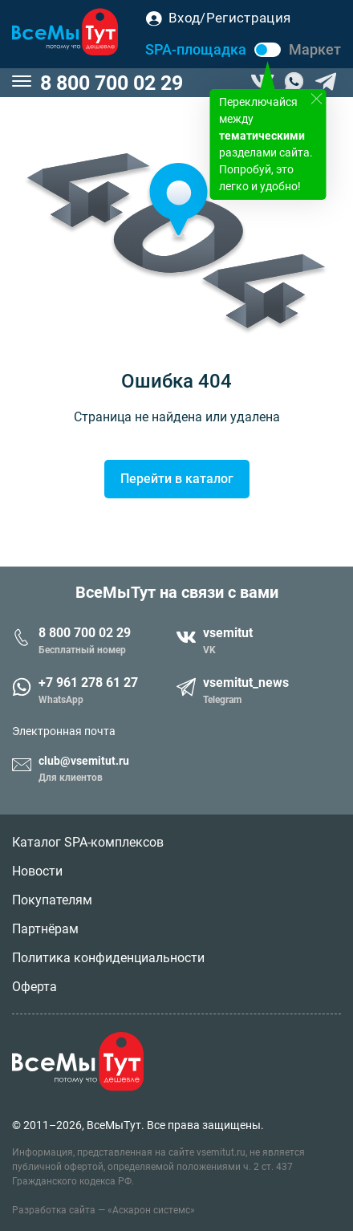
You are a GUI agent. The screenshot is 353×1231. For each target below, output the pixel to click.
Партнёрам (45, 928)
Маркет (315, 49)
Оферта (34, 986)
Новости (37, 871)
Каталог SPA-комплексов (88, 842)
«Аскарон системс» (151, 1210)
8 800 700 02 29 (111, 83)
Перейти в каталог (176, 478)
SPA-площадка (195, 49)
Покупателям (52, 900)
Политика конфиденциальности (108, 957)
